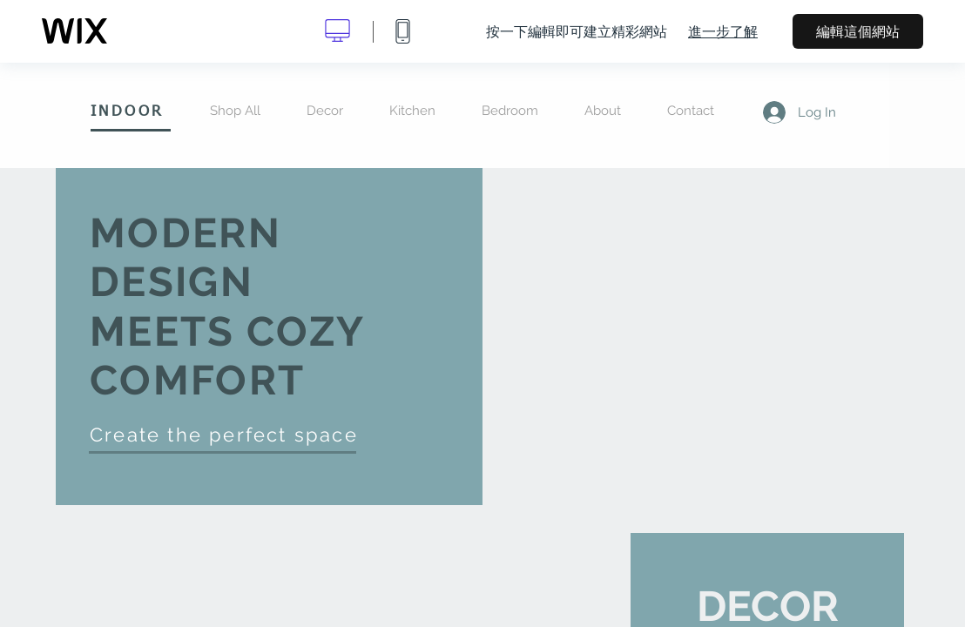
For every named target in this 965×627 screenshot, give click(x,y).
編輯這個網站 (858, 31)
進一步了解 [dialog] (723, 31)
